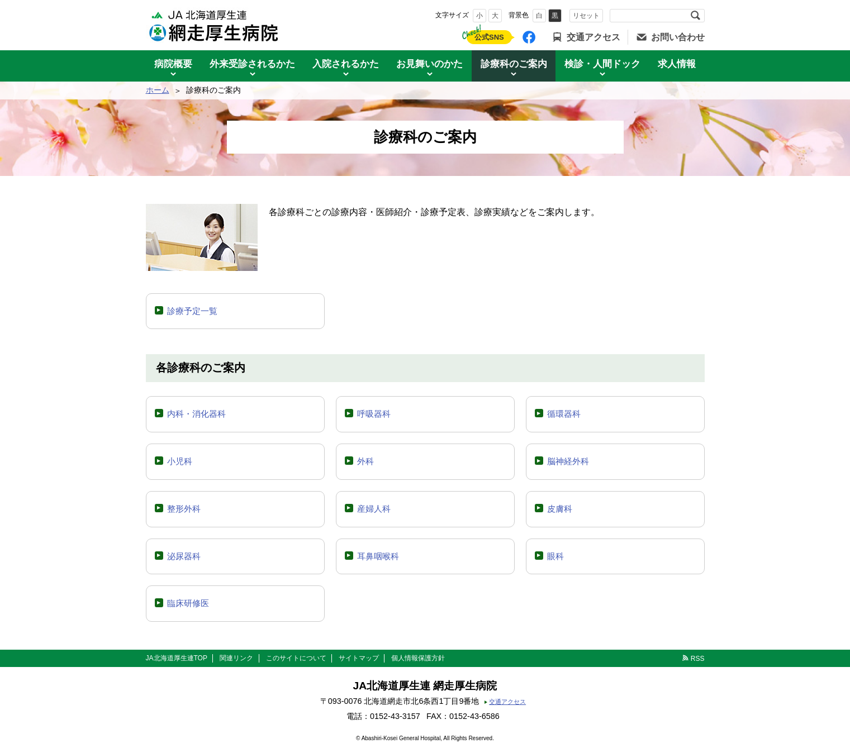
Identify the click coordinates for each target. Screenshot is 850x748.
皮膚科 (559, 508)
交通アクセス (593, 37)
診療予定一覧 (192, 311)
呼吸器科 (374, 413)
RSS (698, 659)
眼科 (555, 556)
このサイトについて (296, 658)
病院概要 (173, 64)
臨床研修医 (188, 603)
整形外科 (184, 508)
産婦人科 (374, 508)
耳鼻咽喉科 (378, 556)
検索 (695, 15)
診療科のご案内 (514, 64)
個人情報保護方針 (418, 658)
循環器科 (564, 413)
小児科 (179, 461)
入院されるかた (345, 64)
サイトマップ (359, 658)
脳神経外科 (568, 461)
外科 (365, 461)
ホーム (157, 89)
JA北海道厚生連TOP (176, 658)
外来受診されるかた (252, 64)
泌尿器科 (184, 556)
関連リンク (236, 658)
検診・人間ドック (602, 64)
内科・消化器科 (196, 413)
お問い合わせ (678, 37)
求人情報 (677, 64)
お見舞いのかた (429, 64)
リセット (586, 16)
